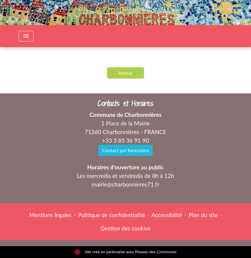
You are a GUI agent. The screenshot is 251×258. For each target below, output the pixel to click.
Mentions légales (50, 214)
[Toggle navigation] (26, 36)
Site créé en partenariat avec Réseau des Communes (125, 252)
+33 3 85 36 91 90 (125, 140)
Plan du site (203, 214)
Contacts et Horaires (125, 103)
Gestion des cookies (125, 228)
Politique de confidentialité (111, 214)
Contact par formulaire (125, 150)
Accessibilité (166, 214)
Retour (125, 73)
